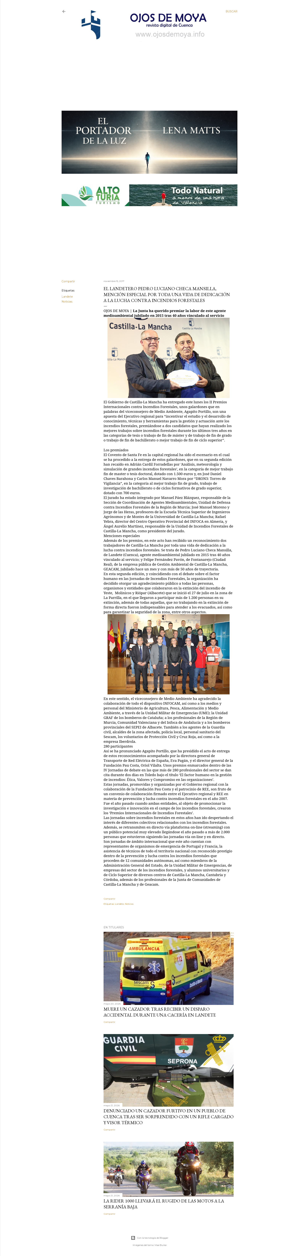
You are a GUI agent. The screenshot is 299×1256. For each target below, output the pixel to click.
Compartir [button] (68, 281)
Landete (67, 296)
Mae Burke (160, 1245)
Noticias (67, 301)
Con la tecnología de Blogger (149, 1238)
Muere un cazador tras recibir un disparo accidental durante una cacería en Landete (160, 1012)
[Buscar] (231, 11)
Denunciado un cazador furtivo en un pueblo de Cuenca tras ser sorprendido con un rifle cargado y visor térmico (169, 1117)
